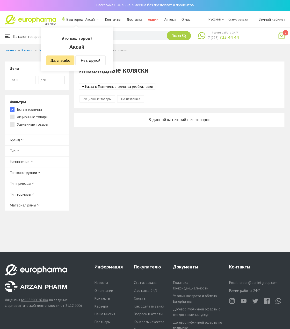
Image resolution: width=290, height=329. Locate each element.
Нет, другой (90, 60)
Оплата (139, 298)
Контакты (113, 19)
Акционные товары (97, 99)
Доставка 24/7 (146, 290)
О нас (185, 19)
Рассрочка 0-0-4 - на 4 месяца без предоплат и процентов (145, 4)
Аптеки (170, 19)
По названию (130, 99)
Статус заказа (238, 19)
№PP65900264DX (34, 300)
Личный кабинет (272, 19)
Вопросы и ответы (148, 314)
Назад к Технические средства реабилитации (119, 86)
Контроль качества (149, 322)
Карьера (101, 306)
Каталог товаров (23, 36)
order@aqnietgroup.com (258, 282)
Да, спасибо (60, 60)
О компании (103, 290)
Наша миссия (104, 314)
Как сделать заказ (149, 306)
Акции (153, 19)
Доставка (134, 19)
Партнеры (102, 322)
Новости (101, 282)
